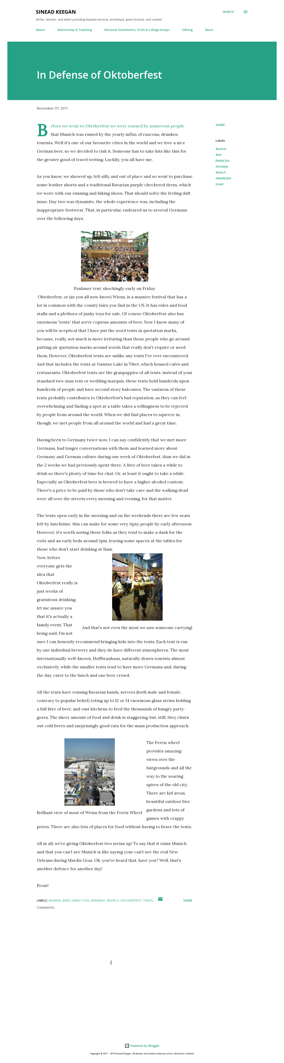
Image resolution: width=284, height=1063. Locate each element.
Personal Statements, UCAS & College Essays (137, 30)
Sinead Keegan (56, 11)
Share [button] (220, 125)
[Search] (228, 11)
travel (219, 184)
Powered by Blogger (142, 1046)
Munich (221, 172)
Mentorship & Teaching (74, 30)
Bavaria (221, 149)
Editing (187, 30)
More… (210, 30)
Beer (219, 155)
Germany (222, 166)
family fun (222, 161)
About (40, 30)
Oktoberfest (223, 178)
